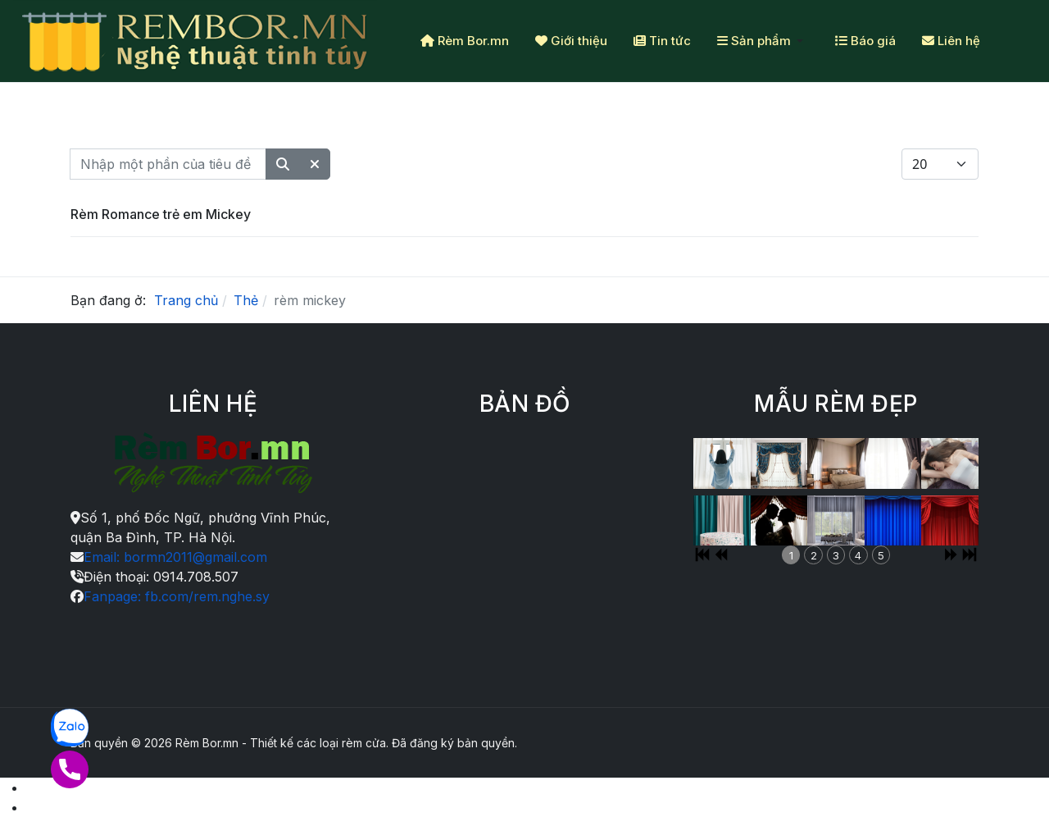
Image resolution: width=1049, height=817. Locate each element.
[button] (763, 41)
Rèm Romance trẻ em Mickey (160, 214)
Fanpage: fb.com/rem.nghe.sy (177, 596)
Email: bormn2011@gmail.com (175, 557)
